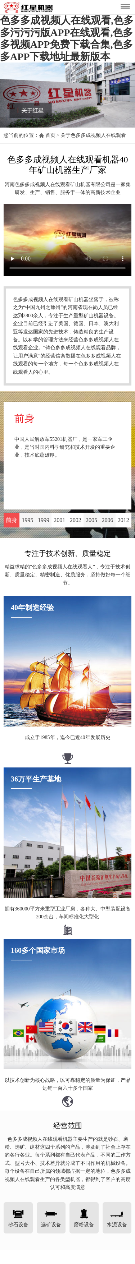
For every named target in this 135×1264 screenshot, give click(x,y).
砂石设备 (18, 1224)
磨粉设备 (84, 1224)
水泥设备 (117, 1224)
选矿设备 (51, 1224)
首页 (50, 135)
